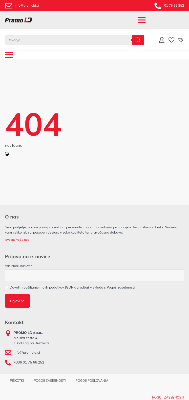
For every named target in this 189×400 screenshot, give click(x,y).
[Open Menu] (142, 20)
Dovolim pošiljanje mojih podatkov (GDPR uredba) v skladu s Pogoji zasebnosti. (73, 287)
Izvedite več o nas (17, 239)
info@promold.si (27, 352)
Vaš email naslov (18, 266)
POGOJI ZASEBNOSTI (50, 380)
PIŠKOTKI (17, 380)
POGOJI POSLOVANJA (92, 380)
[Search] (138, 40)
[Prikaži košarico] (181, 40)
